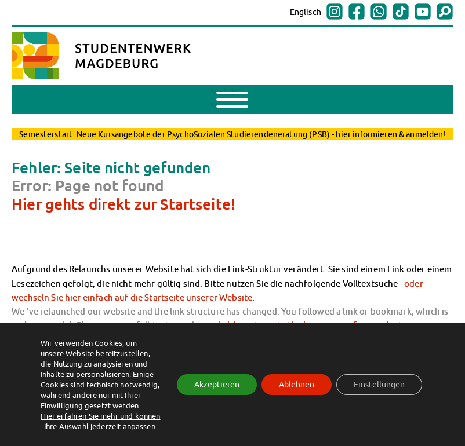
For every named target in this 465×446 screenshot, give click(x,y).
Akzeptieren (216, 384)
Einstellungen (379, 384)
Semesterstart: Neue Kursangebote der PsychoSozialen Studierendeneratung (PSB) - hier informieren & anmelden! (232, 134)
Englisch (305, 12)
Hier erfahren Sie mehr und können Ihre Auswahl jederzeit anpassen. (100, 421)
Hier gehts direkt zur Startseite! (123, 204)
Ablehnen (296, 384)
